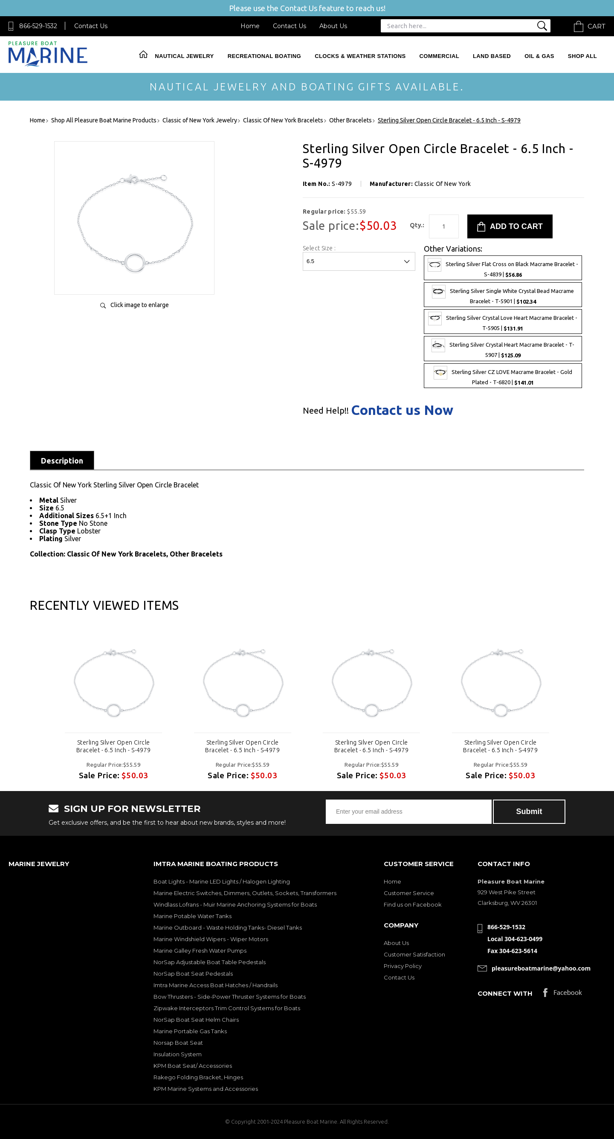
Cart (596, 26)
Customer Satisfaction (414, 954)
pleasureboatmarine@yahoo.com (541, 968)
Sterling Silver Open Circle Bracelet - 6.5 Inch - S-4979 (113, 746)
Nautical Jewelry (184, 56)
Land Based (492, 56)
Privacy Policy (403, 965)
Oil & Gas (539, 56)
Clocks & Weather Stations (360, 56)
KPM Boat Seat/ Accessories (193, 1065)
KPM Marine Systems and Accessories (206, 1088)
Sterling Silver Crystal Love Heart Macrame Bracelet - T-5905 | (502, 321)
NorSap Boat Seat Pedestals (193, 973)
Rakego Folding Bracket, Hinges (198, 1077)
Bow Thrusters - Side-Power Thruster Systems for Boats (230, 996)
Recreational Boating (264, 56)
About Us (333, 26)
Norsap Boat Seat (178, 1042)
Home (250, 26)
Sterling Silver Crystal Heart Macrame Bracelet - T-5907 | (503, 348)
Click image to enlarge (139, 304)
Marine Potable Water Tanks (193, 916)
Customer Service (409, 893)
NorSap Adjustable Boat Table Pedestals (210, 962)
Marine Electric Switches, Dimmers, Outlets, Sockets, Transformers (245, 893)
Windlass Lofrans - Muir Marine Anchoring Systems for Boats (235, 904)
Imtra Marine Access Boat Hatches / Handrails (216, 985)
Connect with (505, 993)
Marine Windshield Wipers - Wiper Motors (211, 939)
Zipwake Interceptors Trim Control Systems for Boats (227, 1008)
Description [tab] (62, 460)
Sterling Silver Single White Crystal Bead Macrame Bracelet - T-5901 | (503, 294)
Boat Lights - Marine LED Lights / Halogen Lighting (222, 881)
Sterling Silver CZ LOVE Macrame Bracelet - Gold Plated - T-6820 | (503, 375)
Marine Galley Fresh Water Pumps (200, 950)
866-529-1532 (38, 26)
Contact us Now (402, 410)
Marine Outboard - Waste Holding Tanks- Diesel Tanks (228, 927)
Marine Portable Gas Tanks (190, 1031)
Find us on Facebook (413, 904)
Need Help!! (326, 410)
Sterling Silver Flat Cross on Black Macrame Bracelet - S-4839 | (503, 268)
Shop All (582, 56)
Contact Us (90, 26)
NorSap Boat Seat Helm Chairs (196, 1019)
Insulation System (178, 1054)
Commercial (439, 56)
